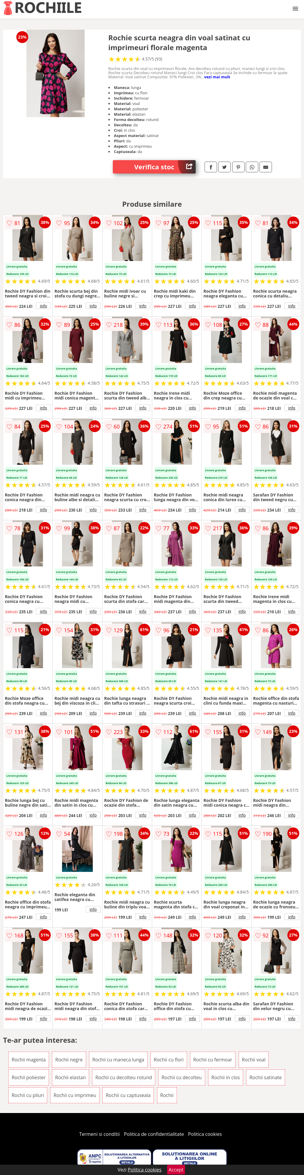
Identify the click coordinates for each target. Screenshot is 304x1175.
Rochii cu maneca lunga (118, 1059)
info (43, 305)
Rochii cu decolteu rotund (123, 1077)
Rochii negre (69, 1059)
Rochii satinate (265, 1077)
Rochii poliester (29, 1077)
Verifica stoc (165, 166)
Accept (176, 1169)
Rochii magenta (29, 1059)
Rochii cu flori (168, 1059)
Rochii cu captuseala (128, 1095)
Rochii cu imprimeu (74, 1095)
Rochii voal (254, 1059)
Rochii (167, 1095)
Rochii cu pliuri (28, 1095)
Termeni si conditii (99, 1134)
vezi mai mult (217, 76)
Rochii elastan (70, 1077)
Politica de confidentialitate (154, 1134)
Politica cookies (205, 1134)
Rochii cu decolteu (182, 1077)
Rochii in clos (225, 1077)
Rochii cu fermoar (212, 1059)
